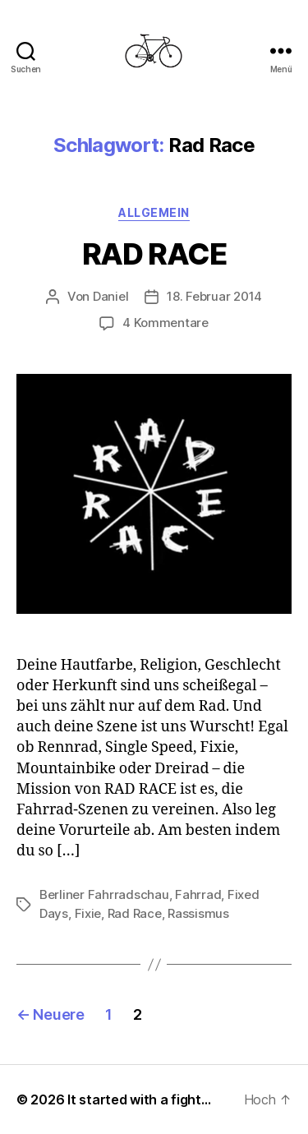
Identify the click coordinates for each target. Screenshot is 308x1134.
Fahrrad (198, 894)
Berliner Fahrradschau (104, 894)
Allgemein (154, 212)
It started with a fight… (139, 1099)
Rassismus (198, 913)
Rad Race (135, 913)
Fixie (88, 913)
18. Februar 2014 (214, 296)
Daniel (110, 296)
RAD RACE (154, 254)
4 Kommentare (165, 322)
